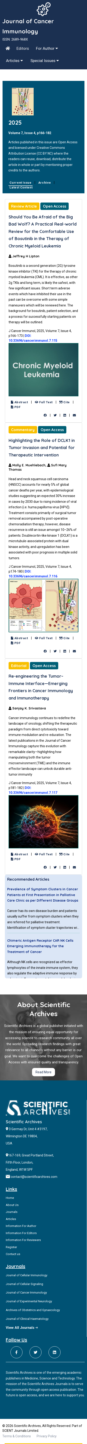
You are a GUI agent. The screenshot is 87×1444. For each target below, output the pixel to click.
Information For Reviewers (23, 1240)
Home (10, 1198)
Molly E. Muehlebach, (28, 465)
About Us (12, 1205)
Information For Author (21, 1226)
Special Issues (44, 60)
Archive (44, 182)
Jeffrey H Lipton (24, 256)
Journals (11, 1212)
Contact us (13, 1254)
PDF (15, 407)
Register (11, 1247)
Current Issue (20, 182)
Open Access (54, 206)
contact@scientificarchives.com (34, 1177)
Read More (43, 1072)
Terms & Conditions (16, 1436)
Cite (64, 402)
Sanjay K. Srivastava (27, 708)
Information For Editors (21, 1233)
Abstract (19, 402)
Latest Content (21, 187)
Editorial (18, 665)
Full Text (44, 402)
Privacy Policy (47, 1436)
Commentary (23, 429)
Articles (14, 60)
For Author (47, 48)
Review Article (24, 206)
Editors (22, 48)
